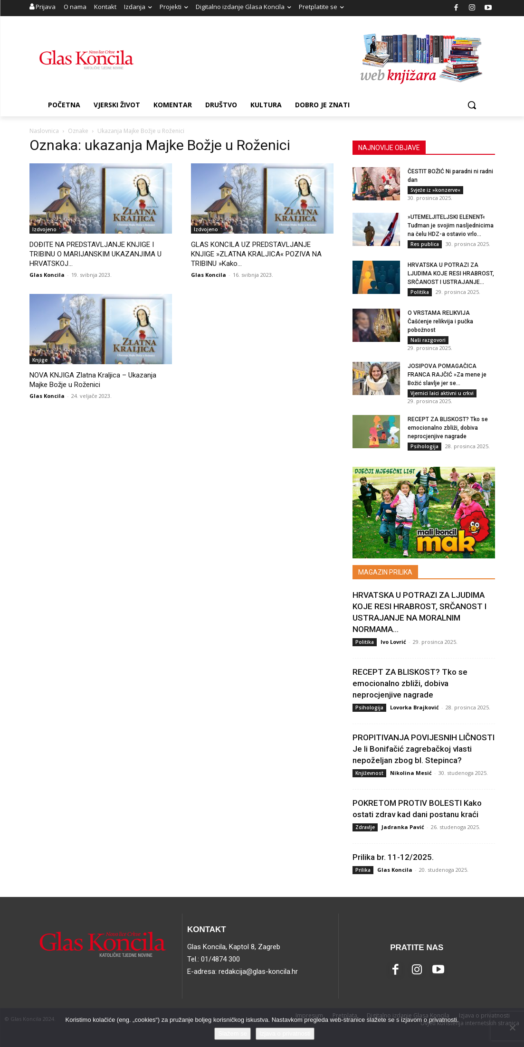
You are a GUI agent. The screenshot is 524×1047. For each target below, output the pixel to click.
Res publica (424, 244)
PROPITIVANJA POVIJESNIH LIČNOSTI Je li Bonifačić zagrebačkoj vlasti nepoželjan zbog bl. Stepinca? (424, 749)
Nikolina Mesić (411, 772)
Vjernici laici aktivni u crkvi (442, 393)
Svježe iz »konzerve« (435, 190)
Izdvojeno (44, 229)
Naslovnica (44, 131)
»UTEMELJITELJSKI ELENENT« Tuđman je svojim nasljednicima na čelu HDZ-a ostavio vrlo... (451, 225)
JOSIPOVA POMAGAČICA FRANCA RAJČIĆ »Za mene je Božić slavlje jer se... (447, 375)
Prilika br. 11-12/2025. (393, 857)
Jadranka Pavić (402, 826)
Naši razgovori (428, 340)
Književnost (369, 773)
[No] (512, 1027)
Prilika (363, 870)
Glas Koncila (47, 274)
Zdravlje (365, 827)
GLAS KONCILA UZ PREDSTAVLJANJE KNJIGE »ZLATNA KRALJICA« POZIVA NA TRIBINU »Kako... (256, 254)
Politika (419, 292)
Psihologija (424, 446)
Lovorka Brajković (414, 707)
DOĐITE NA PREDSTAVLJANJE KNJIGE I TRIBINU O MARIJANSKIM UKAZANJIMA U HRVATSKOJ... (95, 254)
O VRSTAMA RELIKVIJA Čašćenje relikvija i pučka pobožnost (440, 321)
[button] (471, 105)
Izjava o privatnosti (285, 1033)
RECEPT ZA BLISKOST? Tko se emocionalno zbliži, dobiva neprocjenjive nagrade (448, 428)
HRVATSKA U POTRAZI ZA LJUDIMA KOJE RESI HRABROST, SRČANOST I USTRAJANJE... (451, 273)
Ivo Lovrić (393, 641)
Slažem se (232, 1033)
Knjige (40, 360)
